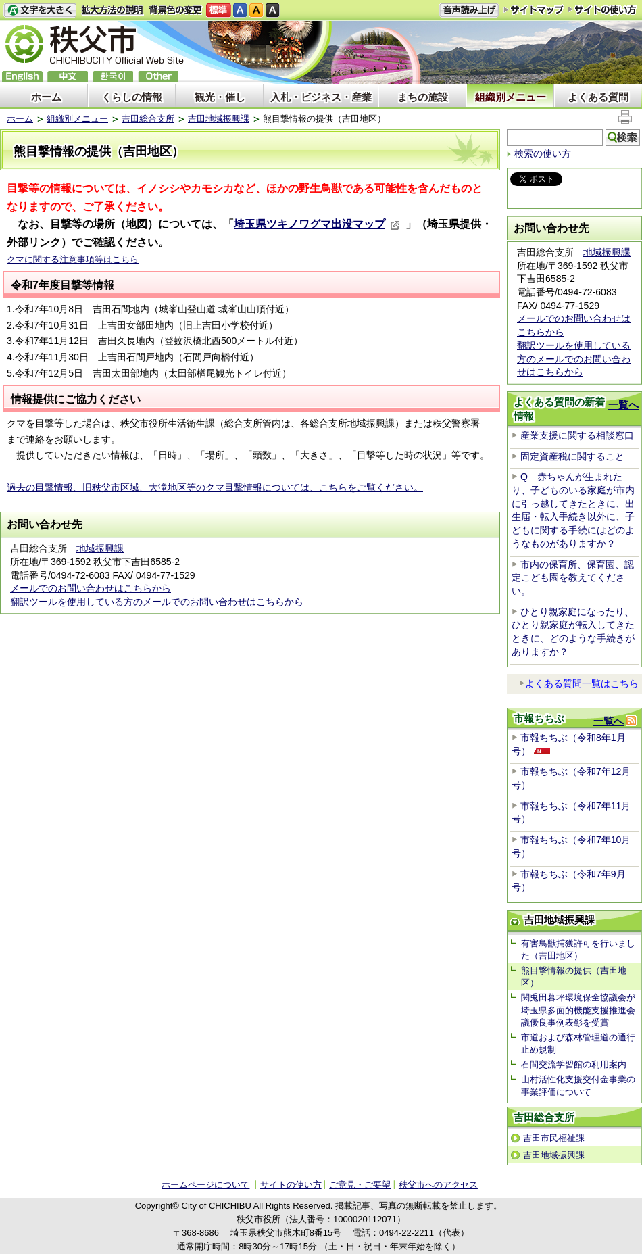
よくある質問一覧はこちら (579, 683)
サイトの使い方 (602, 10)
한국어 (113, 76)
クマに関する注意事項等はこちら (73, 259)
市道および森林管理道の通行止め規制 (578, 1043)
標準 (218, 10)
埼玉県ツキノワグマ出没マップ (317, 224)
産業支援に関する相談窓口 (577, 435)
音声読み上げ (469, 10)
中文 (67, 76)
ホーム (46, 97)
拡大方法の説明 (112, 10)
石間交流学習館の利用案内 (573, 1064)
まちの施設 (422, 97)
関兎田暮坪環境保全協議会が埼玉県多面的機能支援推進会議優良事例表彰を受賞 (578, 1009)
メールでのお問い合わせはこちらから (90, 588)
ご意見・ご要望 (360, 1185)
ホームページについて (205, 1185)
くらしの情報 (131, 97)
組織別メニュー (510, 97)
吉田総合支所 (148, 119)
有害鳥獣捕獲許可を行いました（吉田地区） (578, 949)
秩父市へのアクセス (438, 1185)
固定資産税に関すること (572, 456)
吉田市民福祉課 (554, 1138)
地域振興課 (100, 548)
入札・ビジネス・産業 (321, 97)
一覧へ (623, 404)
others (158, 76)
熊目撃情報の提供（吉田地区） (573, 976)
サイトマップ (533, 9)
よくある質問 (598, 97)
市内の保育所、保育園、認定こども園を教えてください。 (573, 577)
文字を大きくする (39, 10)
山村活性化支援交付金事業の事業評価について (578, 1085)
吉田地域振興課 (218, 119)
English (22, 76)
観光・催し (220, 97)
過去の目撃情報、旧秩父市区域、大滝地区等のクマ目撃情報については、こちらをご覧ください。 (215, 487)
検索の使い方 (542, 153)
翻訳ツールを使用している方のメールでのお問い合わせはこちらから (156, 601)
